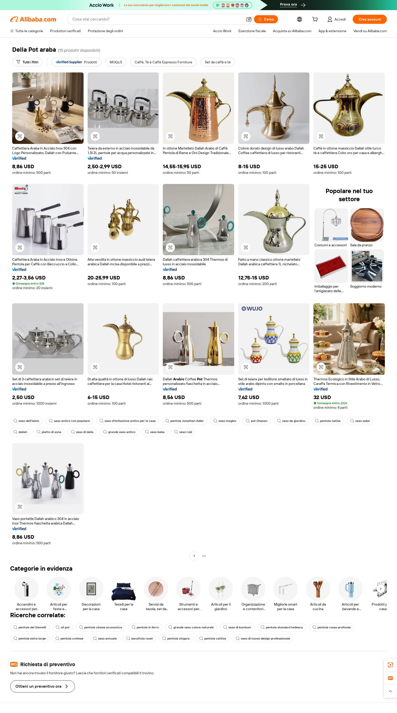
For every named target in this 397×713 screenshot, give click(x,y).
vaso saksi (360, 421)
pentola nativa (328, 421)
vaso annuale (105, 638)
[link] (390, 664)
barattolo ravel (139, 638)
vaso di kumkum (237, 627)
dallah (20, 432)
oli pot (63, 627)
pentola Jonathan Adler (184, 421)
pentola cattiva (212, 638)
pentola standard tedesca (282, 627)
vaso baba (155, 432)
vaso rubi (183, 432)
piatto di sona (49, 432)
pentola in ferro (145, 627)
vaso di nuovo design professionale (263, 638)
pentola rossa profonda (331, 627)
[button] (249, 19)
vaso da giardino (291, 421)
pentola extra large (29, 638)
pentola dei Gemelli (29, 627)
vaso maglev (224, 421)
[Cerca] (266, 19)
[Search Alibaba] (157, 19)
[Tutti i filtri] (27, 62)
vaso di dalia (82, 432)
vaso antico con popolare (69, 421)
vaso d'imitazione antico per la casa (128, 421)
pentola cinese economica (100, 627)
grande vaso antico (119, 432)
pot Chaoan (256, 421)
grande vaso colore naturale (191, 627)
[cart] (316, 20)
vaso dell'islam (26, 421)
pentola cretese (69, 638)
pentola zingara (176, 638)
